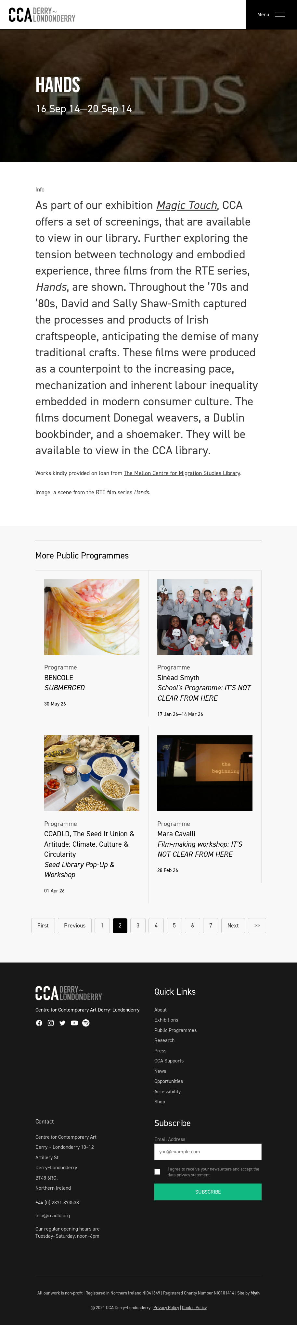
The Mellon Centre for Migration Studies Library (182, 473)
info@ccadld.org (52, 1215)
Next (233, 925)
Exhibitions (166, 1019)
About (160, 1009)
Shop (159, 1101)
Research (164, 1040)
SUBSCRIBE (208, 1191)
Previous (74, 925)
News (160, 1071)
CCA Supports (169, 1060)
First (43, 925)
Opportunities (168, 1081)
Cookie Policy (194, 1307)
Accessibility (167, 1091)
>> (257, 925)
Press (160, 1050)
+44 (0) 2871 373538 (57, 1202)
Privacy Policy (166, 1307)
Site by (248, 1293)
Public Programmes (175, 1030)
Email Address (169, 1139)
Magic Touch (186, 205)
